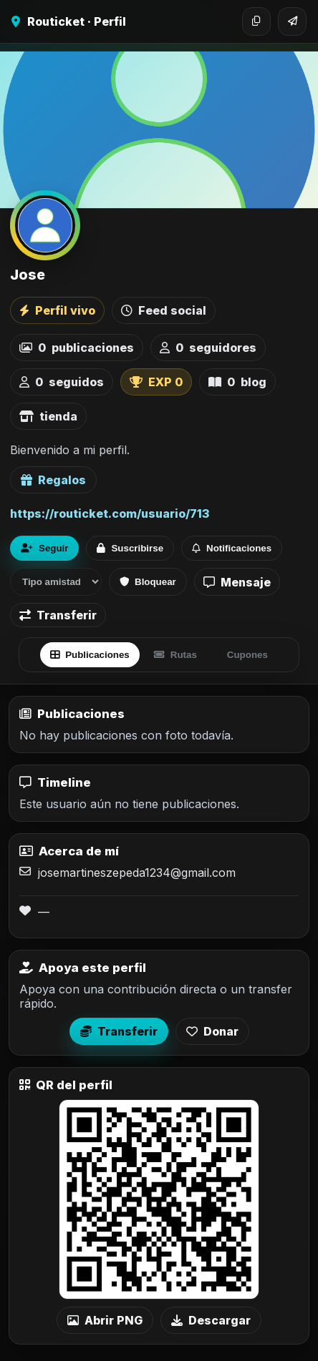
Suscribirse (130, 548)
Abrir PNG (105, 1320)
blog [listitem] (237, 382)
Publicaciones (90, 654)
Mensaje (237, 582)
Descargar (211, 1320)
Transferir (58, 615)
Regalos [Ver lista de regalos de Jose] (53, 480)
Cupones (247, 654)
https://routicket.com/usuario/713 (109, 513)
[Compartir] (292, 21)
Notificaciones (231, 548)
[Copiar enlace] (256, 21)
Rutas (175, 654)
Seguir (44, 548)
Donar (212, 1031)
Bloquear (148, 581)
